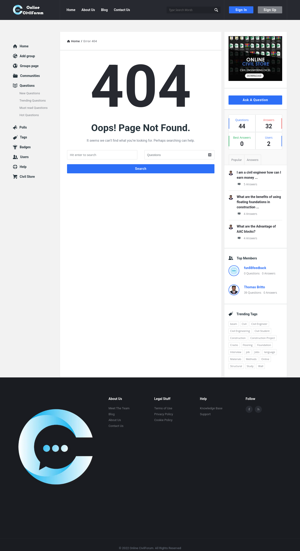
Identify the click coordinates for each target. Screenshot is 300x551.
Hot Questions (29, 103)
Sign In (241, 10)
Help (23, 155)
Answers (253, 148)
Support (205, 402)
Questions (27, 74)
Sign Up (270, 10)
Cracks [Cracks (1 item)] (234, 333)
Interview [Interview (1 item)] (235, 340)
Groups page (29, 54)
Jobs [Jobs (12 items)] (257, 340)
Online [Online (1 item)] (265, 347)
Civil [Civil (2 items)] (244, 312)
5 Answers (247, 172)
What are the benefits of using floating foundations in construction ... (259, 190)
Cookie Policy (163, 408)
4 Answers (247, 202)
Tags (23, 125)
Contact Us (122, 10)
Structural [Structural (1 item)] (236, 354)
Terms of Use (163, 396)
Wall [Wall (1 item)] (260, 354)
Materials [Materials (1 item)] (235, 347)
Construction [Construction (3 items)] (238, 326)
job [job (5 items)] (248, 340)
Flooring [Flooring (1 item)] (248, 333)
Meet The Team (119, 396)
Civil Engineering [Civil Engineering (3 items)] (240, 319)
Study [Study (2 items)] (250, 354)
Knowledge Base (211, 396)
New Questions (29, 81)
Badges (25, 135)
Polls (23, 115)
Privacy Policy (163, 402)
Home (71, 10)
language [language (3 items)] (269, 340)
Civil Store (27, 165)
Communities (30, 64)
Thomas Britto (254, 275)
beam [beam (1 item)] (233, 312)
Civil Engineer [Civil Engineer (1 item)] (259, 312)
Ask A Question (255, 88)
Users (24, 145)
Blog (104, 10)
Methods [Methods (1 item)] (251, 347)
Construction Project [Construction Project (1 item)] (262, 326)
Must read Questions (33, 96)
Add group (27, 44)
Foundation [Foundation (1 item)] (264, 333)
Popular (236, 148)
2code (158, 541)
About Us (88, 10)
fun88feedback (255, 256)
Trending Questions (32, 88)
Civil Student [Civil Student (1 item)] (262, 319)
